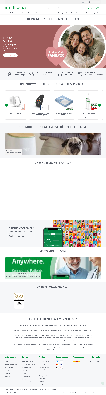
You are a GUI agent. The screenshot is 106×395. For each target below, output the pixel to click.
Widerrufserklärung (79, 392)
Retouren (24, 370)
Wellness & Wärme (44, 370)
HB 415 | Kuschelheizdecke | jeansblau (64, 114)
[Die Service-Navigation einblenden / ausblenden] (94, 2)
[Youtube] (93, 361)
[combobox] (55, 7)
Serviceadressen (26, 367)
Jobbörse (7, 376)
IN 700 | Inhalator (15, 113)
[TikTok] (99, 361)
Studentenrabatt (26, 382)
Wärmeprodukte (43, 373)
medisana (7, 361)
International (8, 370)
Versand (24, 373)
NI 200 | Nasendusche (88, 113)
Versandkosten (23, 389)
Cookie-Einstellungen (96, 392)
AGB (73, 392)
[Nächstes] (99, 105)
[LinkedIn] (97, 361)
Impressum (57, 392)
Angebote (41, 381)
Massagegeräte (43, 376)
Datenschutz (68, 392)
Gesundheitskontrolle (45, 361)
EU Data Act (87, 392)
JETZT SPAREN (10, 55)
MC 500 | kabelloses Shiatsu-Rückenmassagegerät (40, 114)
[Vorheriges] (6, 105)
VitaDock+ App (9, 367)
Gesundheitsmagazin (11, 364)
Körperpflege (42, 379)
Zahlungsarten (26, 376)
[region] (53, 105)
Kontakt (24, 379)
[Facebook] (90, 361)
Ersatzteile (42, 384)
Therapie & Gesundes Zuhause (44, 366)
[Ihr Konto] (92, 7)
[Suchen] (63, 7)
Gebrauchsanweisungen (28, 364)
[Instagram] (95, 361)
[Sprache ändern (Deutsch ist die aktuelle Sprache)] (85, 2)
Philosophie (8, 373)
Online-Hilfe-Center (27, 361)
